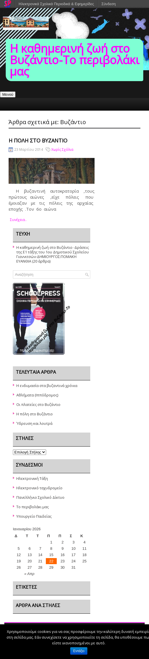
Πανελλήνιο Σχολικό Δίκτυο (40, 497)
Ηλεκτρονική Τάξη (32, 478)
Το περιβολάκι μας (32, 506)
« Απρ (29, 574)
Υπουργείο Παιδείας (34, 516)
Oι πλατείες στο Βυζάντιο (38, 404)
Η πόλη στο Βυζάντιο (38, 140)
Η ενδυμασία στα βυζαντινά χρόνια (46, 385)
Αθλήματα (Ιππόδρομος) (37, 395)
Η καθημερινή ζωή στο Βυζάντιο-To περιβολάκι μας (74, 59)
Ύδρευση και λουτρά (34, 423)
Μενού (7, 94)
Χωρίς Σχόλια (62, 149)
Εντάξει (79, 651)
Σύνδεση (108, 4)
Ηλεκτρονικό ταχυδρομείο (39, 487)
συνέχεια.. (18, 219)
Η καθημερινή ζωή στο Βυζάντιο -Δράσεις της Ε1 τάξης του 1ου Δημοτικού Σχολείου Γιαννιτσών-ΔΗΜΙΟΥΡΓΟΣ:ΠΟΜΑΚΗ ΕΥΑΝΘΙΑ (52, 254)
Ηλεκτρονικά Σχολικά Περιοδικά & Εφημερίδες (56, 4)
